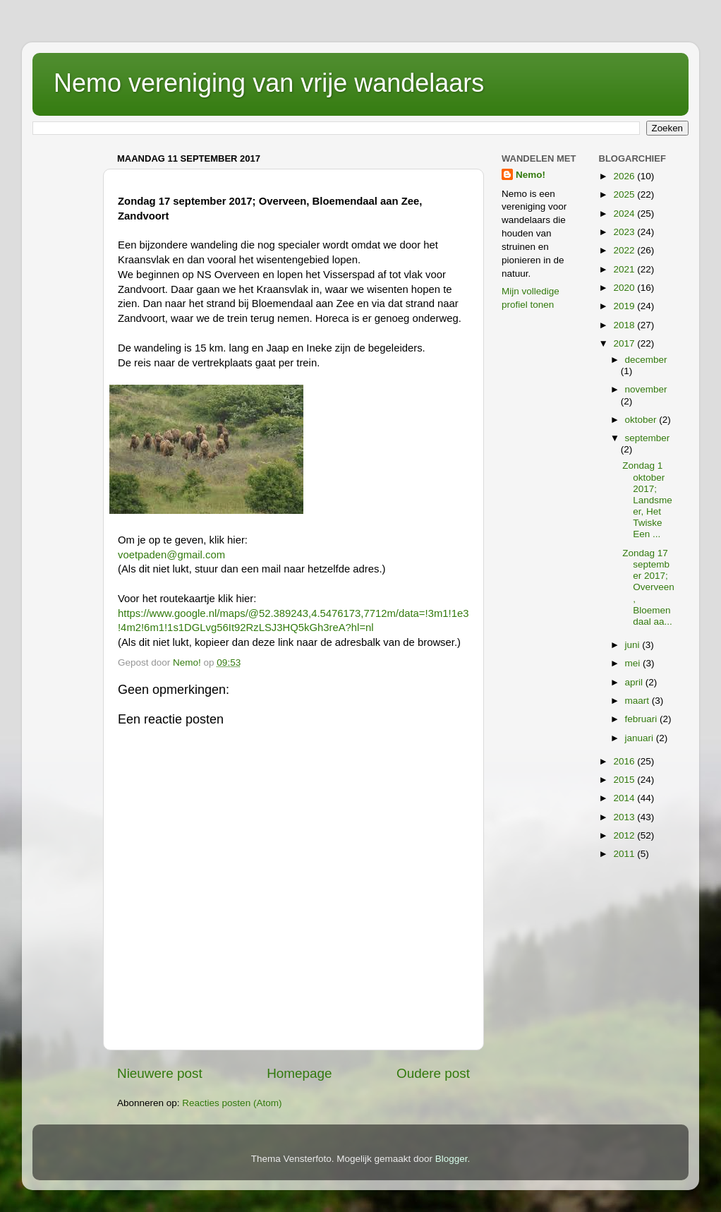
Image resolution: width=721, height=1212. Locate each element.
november (646, 389)
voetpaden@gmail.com (171, 554)
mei (634, 663)
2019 (625, 306)
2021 (625, 269)
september (647, 438)
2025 (625, 194)
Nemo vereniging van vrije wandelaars (269, 82)
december (646, 359)
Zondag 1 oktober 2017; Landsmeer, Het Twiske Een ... (647, 499)
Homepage (299, 1073)
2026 (625, 176)
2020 (625, 287)
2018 (625, 325)
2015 (625, 779)
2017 (625, 343)
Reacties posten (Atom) (231, 1103)
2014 (625, 798)
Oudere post (433, 1073)
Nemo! (530, 174)
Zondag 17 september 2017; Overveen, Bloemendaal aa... (648, 587)
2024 (625, 213)
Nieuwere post (159, 1073)
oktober (642, 419)
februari (642, 719)
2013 (625, 817)
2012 (625, 835)
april (635, 682)
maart (638, 700)
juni (634, 645)
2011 (625, 853)
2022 (625, 250)
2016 (625, 761)
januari (640, 738)
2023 (625, 232)
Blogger (451, 1158)
